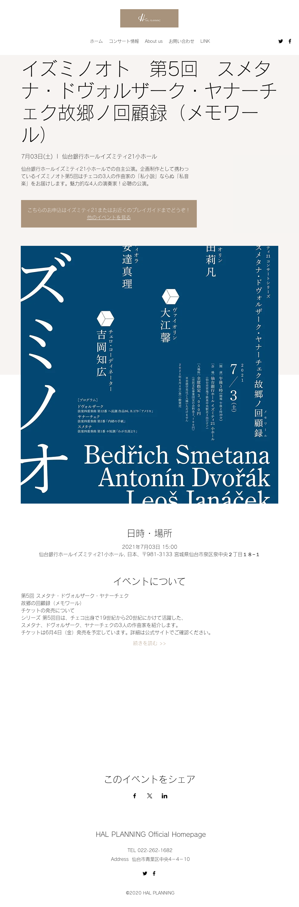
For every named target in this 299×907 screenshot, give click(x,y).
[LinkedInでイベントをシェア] (165, 795)
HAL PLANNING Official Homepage (151, 834)
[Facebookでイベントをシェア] (135, 795)
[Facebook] (290, 41)
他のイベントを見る (109, 217)
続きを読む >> (149, 643)
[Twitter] (281, 41)
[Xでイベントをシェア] (150, 795)
